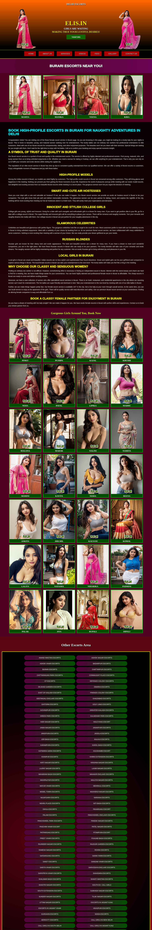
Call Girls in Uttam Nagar (93, 809)
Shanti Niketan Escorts (58, 768)
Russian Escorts (93, 815)
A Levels (93, 880)
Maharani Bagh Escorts (23, 716)
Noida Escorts (58, 786)
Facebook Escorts (76, 838)
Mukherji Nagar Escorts (128, 722)
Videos (78, 53)
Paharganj (24, 893)
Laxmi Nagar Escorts (128, 710)
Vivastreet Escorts (23, 832)
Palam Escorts (93, 733)
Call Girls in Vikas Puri (23, 815)
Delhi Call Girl (23, 803)
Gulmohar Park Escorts (58, 687)
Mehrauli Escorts (58, 722)
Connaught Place (24, 873)
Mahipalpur (24, 869)
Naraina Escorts (58, 727)
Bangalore (58, 869)
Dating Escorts (128, 832)
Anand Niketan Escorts (23, 658)
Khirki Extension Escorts (128, 704)
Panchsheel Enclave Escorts (128, 733)
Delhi (58, 890)
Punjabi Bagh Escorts (128, 745)
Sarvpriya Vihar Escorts (93, 762)
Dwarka (23, 886)
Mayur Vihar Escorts (23, 722)
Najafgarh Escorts (23, 727)
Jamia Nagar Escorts (23, 693)
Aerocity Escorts (93, 786)
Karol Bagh (24, 876)
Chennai (58, 880)
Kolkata (58, 883)
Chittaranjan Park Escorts (93, 663)
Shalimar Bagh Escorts (23, 768)
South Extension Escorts (23, 774)
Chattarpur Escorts (58, 663)
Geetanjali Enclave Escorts (93, 675)
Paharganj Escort (58, 733)
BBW (93, 893)
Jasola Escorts (128, 693)
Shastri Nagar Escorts (93, 768)
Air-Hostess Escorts (93, 821)
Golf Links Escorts (58, 681)
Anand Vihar (24, 907)
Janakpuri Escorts (58, 693)
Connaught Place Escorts (128, 663)
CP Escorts (23, 669)
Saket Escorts (93, 757)
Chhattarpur (24, 880)
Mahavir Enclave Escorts (58, 716)
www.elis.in (127, 922)
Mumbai (58, 873)
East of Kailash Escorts (23, 675)
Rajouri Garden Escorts (58, 751)
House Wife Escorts (58, 821)
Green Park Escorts (23, 687)
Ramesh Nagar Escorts (93, 751)
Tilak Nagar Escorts (128, 774)
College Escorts (128, 815)
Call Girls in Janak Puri (128, 809)
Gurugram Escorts (58, 827)
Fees (94, 53)
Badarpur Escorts (128, 658)
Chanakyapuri (24, 883)
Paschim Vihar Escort (93, 739)
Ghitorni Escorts (23, 681)
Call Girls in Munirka (128, 803)
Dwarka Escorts (128, 669)
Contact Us (131, 53)
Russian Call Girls (128, 792)
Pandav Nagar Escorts (58, 739)
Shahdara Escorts (128, 762)
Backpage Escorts (128, 827)
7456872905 (76, 37)
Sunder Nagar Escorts (93, 774)
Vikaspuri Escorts (128, 780)
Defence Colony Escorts (58, 669)
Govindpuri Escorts (93, 681)
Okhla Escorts (23, 733)
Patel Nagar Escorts (128, 739)
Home (24, 53)
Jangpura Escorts (93, 693)
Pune (58, 886)
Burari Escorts (23, 663)
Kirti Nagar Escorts (23, 710)
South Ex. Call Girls (128, 768)
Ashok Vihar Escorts (93, 658)
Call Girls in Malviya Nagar (23, 797)
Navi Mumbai (58, 893)
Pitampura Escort (58, 745)
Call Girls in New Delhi (128, 786)
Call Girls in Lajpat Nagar (93, 792)
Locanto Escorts (93, 827)
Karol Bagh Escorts (128, 698)
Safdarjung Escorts (23, 757)
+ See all (24, 914)
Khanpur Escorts (93, 704)
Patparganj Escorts (23, 745)
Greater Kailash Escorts (128, 681)
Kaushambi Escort (58, 704)
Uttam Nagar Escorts (23, 780)
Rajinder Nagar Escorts (23, 751)
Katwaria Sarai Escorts (23, 704)
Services (60, 53)
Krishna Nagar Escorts (58, 710)
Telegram (93, 890)
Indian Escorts (58, 815)
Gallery (111, 53)
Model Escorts (23, 821)
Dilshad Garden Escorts (93, 669)
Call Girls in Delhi (58, 803)
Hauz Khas (24, 904)
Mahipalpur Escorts (93, 716)
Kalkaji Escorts (58, 698)
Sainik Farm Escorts (58, 757)
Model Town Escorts (93, 722)
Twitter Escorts (111, 838)
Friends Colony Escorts (58, 675)
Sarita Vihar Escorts (23, 762)
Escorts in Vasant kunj (58, 780)
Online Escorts (40, 838)
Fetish (93, 876)
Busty (93, 883)
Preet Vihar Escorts (93, 745)
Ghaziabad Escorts (128, 675)
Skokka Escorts (93, 832)
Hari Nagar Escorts (93, 687)
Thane (59, 897)
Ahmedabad (59, 900)
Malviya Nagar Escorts (128, 716)
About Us (41, 53)
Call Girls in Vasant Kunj (58, 792)
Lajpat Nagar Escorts (93, 710)
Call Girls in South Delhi (23, 792)
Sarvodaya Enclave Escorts (58, 762)
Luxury (93, 869)
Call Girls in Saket (58, 809)
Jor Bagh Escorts (23, 698)
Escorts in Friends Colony (93, 803)
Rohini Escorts (128, 751)
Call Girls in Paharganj (93, 797)
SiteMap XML (70, 922)
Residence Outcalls (93, 904)
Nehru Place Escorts (93, 727)
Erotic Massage (93, 886)
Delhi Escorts (128, 797)
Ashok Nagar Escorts (58, 658)
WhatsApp (93, 900)
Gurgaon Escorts (23, 786)
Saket (24, 897)
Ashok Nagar (23, 890)
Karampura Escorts (93, 698)
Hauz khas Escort (128, 687)
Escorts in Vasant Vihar (93, 780)
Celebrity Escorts (128, 821)
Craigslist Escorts (58, 832)
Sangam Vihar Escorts (128, 757)
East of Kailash (24, 911)
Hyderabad (58, 876)
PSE (93, 897)
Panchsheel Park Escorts (23, 739)
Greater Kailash (24, 900)
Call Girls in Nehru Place (23, 809)
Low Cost (93, 873)
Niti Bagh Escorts (128, 727)
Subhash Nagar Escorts (58, 774)
